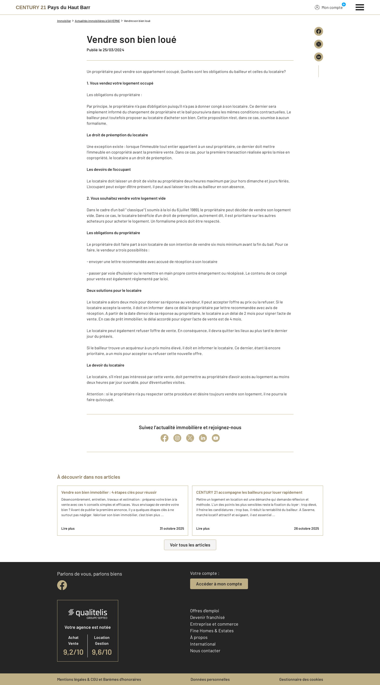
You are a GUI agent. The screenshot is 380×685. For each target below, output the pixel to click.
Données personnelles (210, 679)
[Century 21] (53, 7)
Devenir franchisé (207, 617)
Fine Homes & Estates (212, 630)
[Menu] (360, 6)
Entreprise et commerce (214, 624)
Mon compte (329, 7)
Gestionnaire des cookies (301, 679)
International (202, 644)
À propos (199, 637)
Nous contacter (205, 650)
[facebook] (62, 585)
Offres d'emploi (204, 610)
